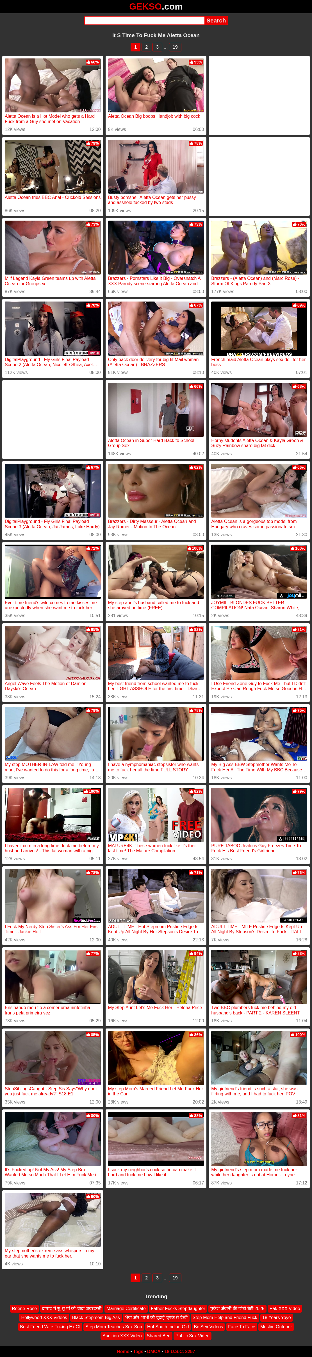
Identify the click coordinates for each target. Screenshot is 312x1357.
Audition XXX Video (122, 1335)
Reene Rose (24, 1308)
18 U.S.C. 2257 (180, 1351)
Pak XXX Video (285, 1308)
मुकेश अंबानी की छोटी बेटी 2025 (237, 1308)
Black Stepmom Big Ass (96, 1317)
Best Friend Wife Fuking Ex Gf (50, 1326)
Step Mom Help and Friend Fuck (225, 1317)
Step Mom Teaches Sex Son (113, 1326)
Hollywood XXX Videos (44, 1317)
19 (175, 47)
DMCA (154, 1351)
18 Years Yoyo (276, 1317)
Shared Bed (159, 1335)
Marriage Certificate (126, 1308)
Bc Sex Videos (208, 1326)
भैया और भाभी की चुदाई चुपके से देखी (156, 1317)
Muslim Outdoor (276, 1326)
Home (123, 1351)
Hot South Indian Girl (168, 1326)
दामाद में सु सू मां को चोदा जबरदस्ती (71, 1308)
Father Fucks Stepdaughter (178, 1308)
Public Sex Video (192, 1335)
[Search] (144, 20)
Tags (138, 1351)
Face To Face (241, 1326)
